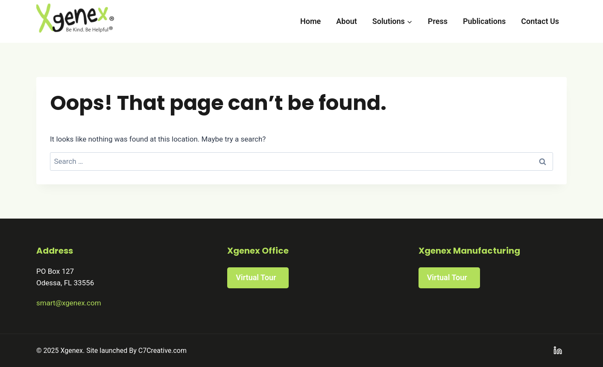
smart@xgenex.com (68, 303)
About (346, 21)
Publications (484, 21)
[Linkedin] (558, 350)
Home (310, 21)
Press (438, 21)
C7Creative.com (162, 350)
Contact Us (540, 21)
